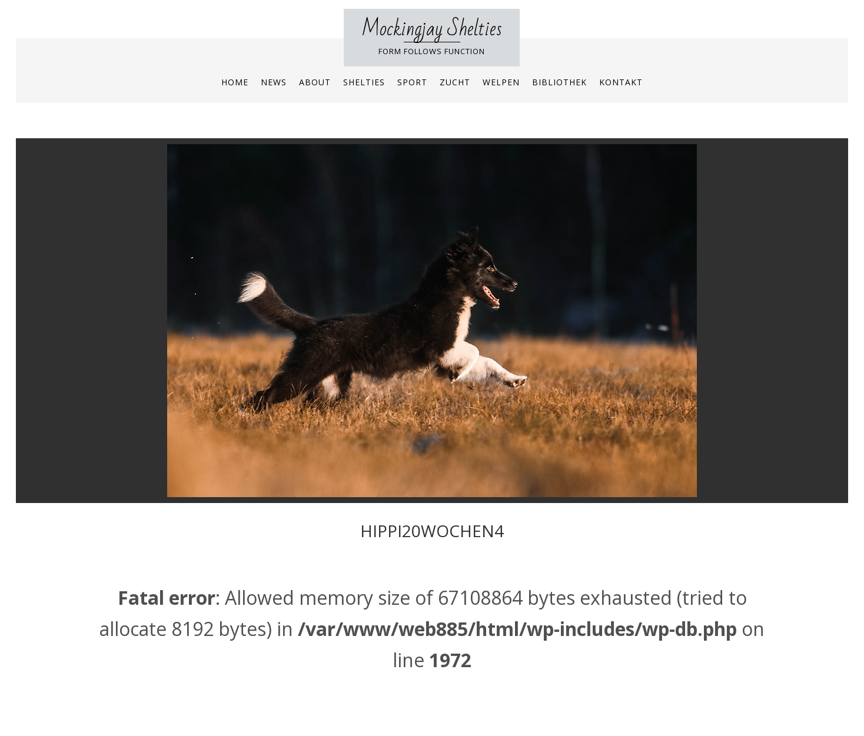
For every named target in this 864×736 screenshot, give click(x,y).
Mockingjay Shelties (431, 29)
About (315, 82)
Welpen (501, 82)
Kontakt (621, 82)
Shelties (364, 82)
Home (234, 82)
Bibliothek (559, 82)
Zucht (455, 82)
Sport (412, 82)
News (274, 82)
